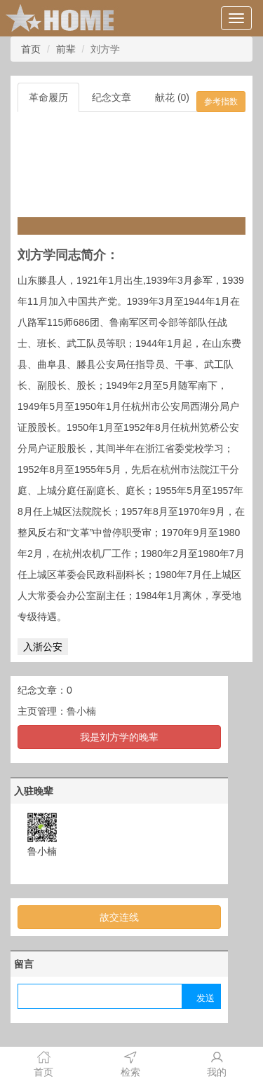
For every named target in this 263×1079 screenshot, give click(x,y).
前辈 (66, 49)
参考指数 (221, 101)
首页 (31, 49)
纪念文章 (111, 97)
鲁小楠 (81, 711)
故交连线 (119, 917)
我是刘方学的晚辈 (119, 737)
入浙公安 (42, 646)
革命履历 (48, 97)
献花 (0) (172, 97)
